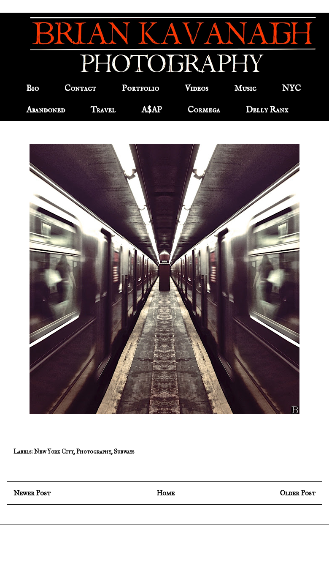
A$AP (151, 110)
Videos (196, 88)
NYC (291, 88)
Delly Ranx (267, 110)
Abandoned (45, 110)
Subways (124, 451)
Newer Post (32, 493)
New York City (53, 451)
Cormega (204, 110)
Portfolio (140, 88)
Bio (32, 88)
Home (165, 493)
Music (245, 88)
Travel (103, 110)
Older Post (298, 493)
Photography (93, 451)
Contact (80, 88)
